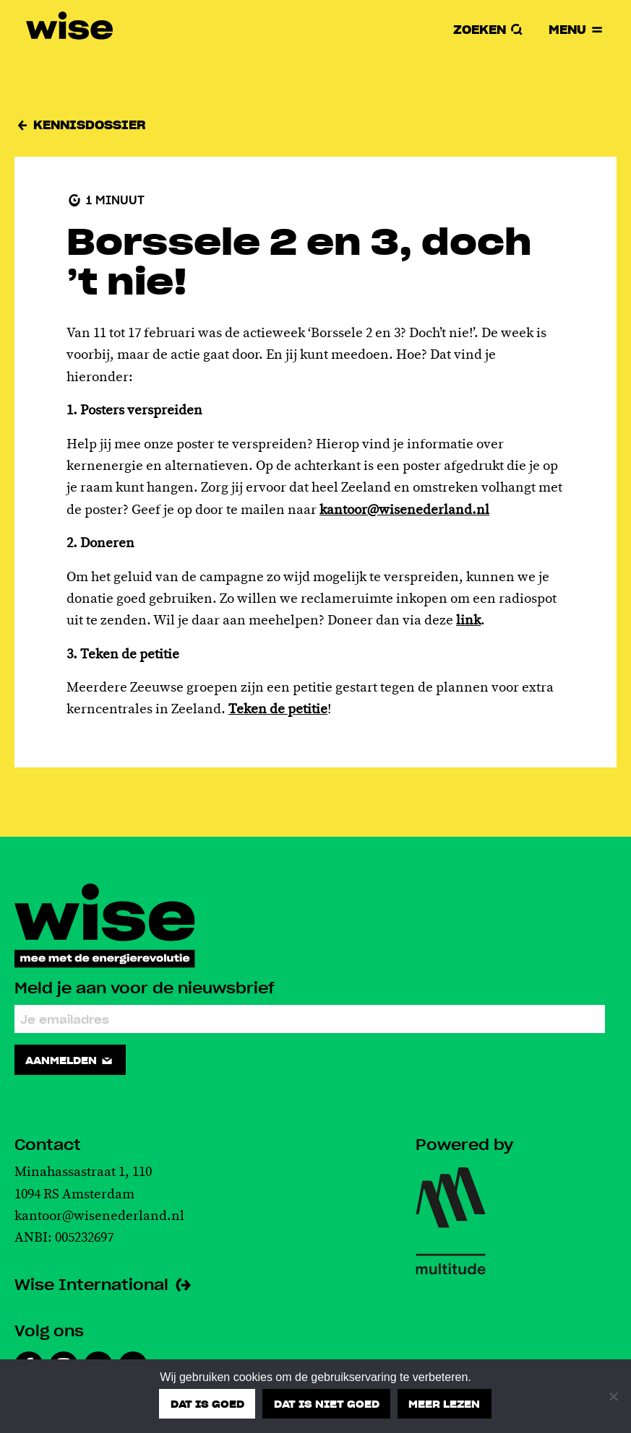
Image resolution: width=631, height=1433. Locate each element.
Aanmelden (69, 1060)
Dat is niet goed (326, 1403)
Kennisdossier (79, 125)
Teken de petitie (277, 709)
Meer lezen (444, 1403)
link (468, 621)
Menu (577, 29)
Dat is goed (207, 1403)
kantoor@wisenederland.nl (404, 510)
